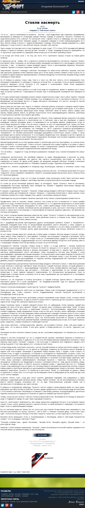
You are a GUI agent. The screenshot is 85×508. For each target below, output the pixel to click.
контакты (5, 502)
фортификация (7, 496)
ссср (32, 494)
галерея (18, 496)
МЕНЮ (81, 1)
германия (25, 494)
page (15, 472)
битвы (11, 494)
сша (36, 494)
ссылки (25, 496)
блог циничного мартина (26, 502)
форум (12, 502)
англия (18, 494)
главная (4, 494)
